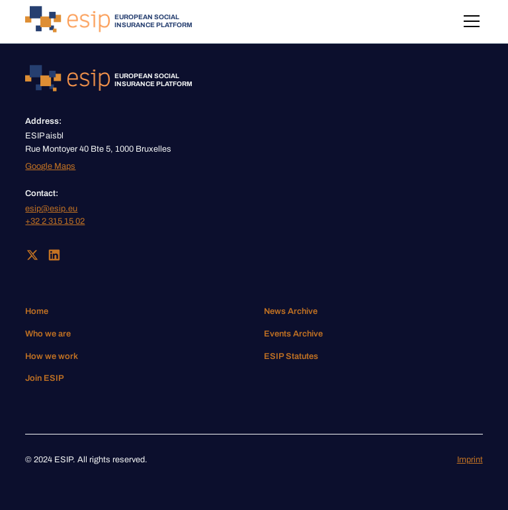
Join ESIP (44, 378)
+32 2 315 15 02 (55, 221)
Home (36, 311)
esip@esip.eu (51, 208)
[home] (108, 21)
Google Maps (50, 166)
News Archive (291, 311)
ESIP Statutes (291, 356)
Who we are (48, 333)
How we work (51, 356)
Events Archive (293, 333)
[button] (469, 21)
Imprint (470, 459)
